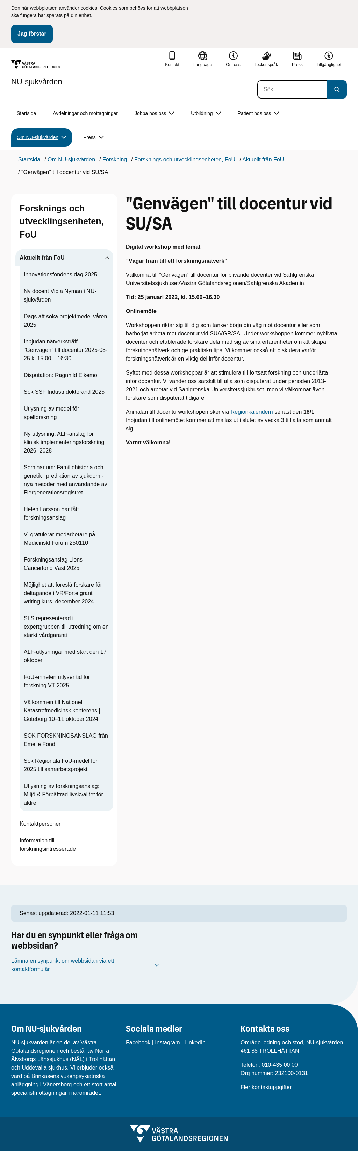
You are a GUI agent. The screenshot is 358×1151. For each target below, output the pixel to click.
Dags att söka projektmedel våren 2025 (65, 320)
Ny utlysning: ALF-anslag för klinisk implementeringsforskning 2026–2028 (64, 442)
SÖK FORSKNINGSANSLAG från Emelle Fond (66, 740)
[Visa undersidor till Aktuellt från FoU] (107, 258)
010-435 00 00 (280, 1065)
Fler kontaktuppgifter (266, 1087)
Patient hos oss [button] (258, 113)
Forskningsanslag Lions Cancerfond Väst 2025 (53, 564)
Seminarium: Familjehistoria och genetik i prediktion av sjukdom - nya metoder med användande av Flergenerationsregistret (65, 479)
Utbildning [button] (206, 113)
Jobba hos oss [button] (154, 113)
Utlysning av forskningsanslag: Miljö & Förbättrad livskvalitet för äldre (63, 794)
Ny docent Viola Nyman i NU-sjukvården (60, 295)
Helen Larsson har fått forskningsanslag (51, 513)
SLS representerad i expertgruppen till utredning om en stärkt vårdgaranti (66, 626)
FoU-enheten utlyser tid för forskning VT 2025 (57, 681)
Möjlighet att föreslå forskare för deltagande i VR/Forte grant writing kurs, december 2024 (63, 593)
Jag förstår (31, 34)
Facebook (138, 1042)
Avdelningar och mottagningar (85, 113)
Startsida (26, 113)
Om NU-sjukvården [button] (41, 137)
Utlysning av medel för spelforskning (51, 413)
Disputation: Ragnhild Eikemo (60, 375)
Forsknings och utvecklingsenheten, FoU (61, 221)
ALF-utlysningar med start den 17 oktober (65, 656)
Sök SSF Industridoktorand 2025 (64, 392)
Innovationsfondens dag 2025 (60, 274)
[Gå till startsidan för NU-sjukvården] (36, 73)
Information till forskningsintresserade (48, 845)
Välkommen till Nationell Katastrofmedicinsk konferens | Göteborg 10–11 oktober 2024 (62, 710)
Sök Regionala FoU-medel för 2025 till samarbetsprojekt (61, 765)
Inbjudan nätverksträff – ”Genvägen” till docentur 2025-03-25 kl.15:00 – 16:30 (65, 350)
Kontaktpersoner (40, 824)
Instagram (167, 1042)
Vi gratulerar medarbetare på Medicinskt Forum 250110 (59, 538)
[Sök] (292, 89)
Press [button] (93, 137)
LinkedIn (195, 1042)
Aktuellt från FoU (42, 258)
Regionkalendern (252, 412)
